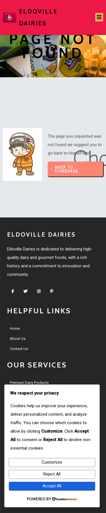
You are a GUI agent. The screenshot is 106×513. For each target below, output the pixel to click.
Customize (52, 462)
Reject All (51, 474)
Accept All (51, 485)
